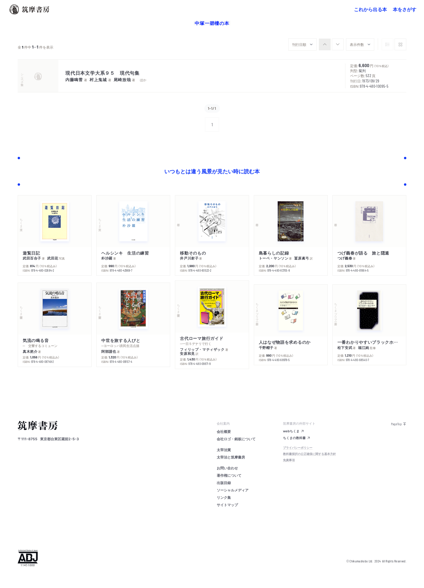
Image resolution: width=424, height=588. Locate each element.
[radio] (325, 44)
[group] (331, 44)
